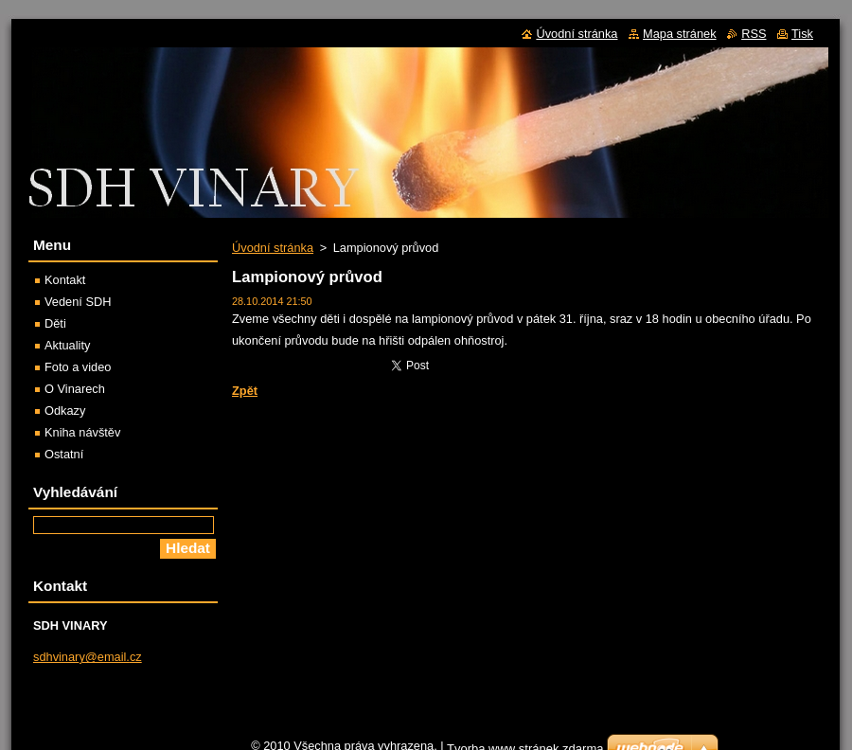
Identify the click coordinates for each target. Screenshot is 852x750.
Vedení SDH (77, 302)
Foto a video (77, 367)
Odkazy (64, 410)
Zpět (244, 391)
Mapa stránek (680, 34)
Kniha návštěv (82, 432)
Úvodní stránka (272, 248)
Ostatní (63, 454)
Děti (55, 323)
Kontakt (64, 280)
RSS (753, 34)
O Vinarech (74, 389)
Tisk (802, 34)
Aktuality (67, 345)
